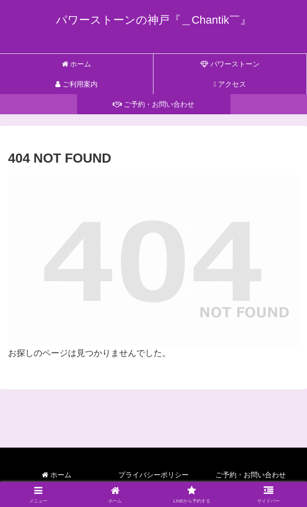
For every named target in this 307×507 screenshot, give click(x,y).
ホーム (56, 475)
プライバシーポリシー (153, 475)
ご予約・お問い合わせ (250, 475)
